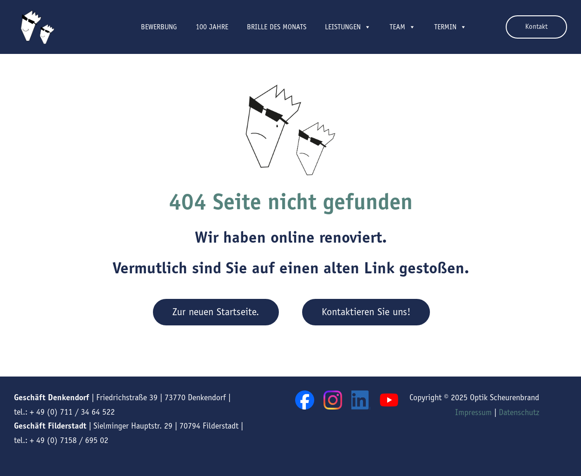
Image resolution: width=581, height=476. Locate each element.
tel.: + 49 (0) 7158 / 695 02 (61, 440)
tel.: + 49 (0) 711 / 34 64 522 (64, 412)
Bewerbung (159, 26)
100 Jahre (212, 26)
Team (403, 27)
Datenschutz (519, 412)
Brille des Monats (276, 26)
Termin (450, 27)
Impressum (473, 412)
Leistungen (348, 27)
